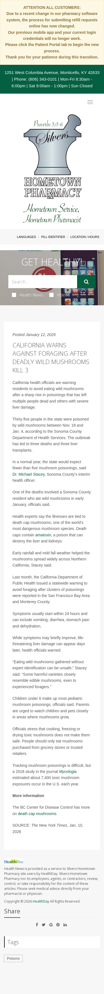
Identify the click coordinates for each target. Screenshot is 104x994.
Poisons (13, 958)
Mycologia (68, 771)
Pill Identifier (53, 237)
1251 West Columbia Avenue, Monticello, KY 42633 (52, 72)
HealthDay (41, 901)
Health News (27, 295)
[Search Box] (42, 281)
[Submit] (86, 281)
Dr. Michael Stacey (28, 474)
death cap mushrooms (37, 813)
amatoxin (43, 535)
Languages (26, 237)
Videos (59, 295)
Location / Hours (84, 237)
